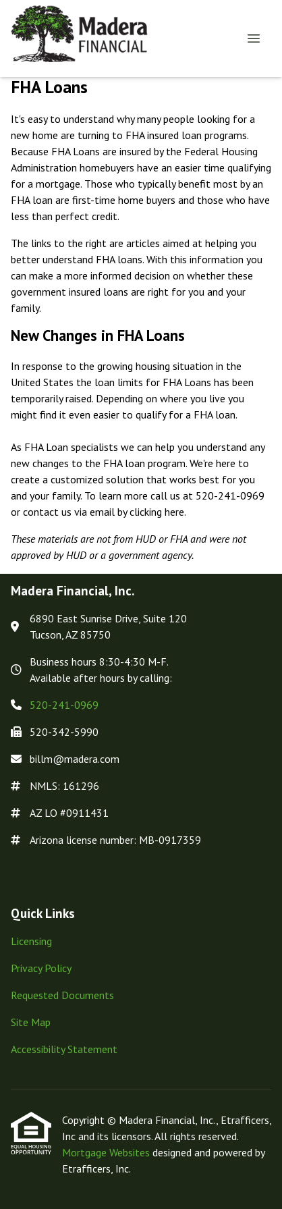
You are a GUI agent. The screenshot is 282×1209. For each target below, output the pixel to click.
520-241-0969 (64, 704)
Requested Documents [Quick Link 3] (62, 995)
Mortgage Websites (107, 1152)
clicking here (157, 511)
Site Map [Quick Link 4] (31, 1022)
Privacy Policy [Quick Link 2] (41, 968)
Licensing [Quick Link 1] (31, 941)
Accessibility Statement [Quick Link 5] (64, 1049)
